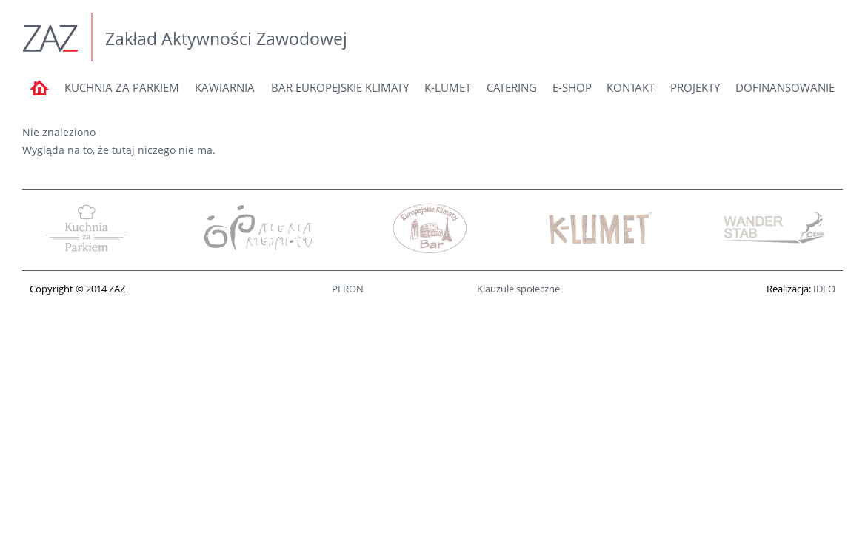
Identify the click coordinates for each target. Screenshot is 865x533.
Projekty (695, 87)
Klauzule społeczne (518, 288)
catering (512, 87)
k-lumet (447, 87)
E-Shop (572, 87)
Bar (340, 87)
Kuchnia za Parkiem (121, 87)
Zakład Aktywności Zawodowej (226, 38)
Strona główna (39, 94)
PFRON (348, 288)
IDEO (824, 288)
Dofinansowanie (785, 87)
